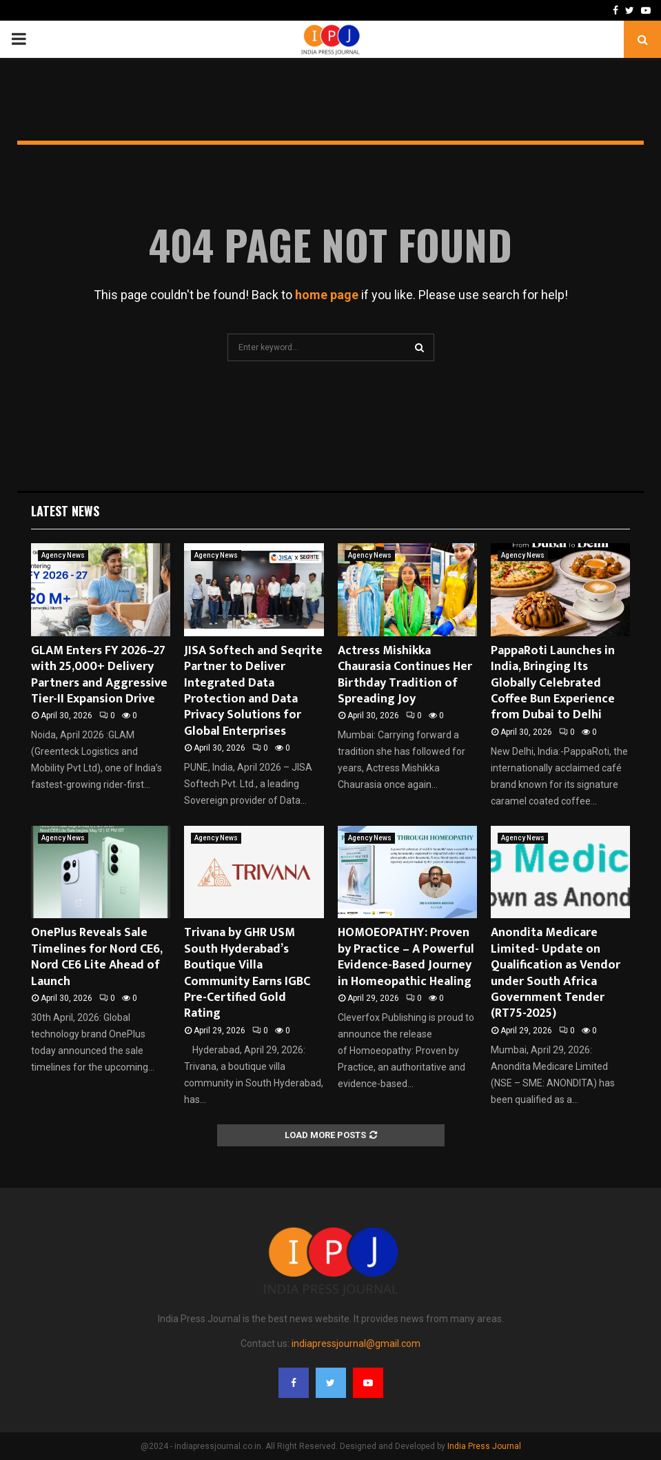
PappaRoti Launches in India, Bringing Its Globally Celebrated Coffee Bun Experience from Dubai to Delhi (553, 683)
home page (326, 294)
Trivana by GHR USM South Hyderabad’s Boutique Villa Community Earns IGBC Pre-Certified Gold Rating (247, 973)
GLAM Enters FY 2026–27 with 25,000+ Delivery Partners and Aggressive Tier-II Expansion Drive (99, 674)
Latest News (65, 511)
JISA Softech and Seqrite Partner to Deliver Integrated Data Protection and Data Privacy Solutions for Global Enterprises (253, 691)
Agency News (63, 555)
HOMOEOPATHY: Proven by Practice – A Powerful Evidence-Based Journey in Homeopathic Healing (406, 956)
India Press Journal (484, 1446)
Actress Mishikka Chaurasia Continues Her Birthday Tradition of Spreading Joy (405, 674)
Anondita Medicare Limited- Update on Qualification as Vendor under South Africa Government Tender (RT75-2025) (555, 973)
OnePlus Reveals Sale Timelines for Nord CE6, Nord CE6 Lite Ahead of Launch (96, 956)
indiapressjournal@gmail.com (356, 1343)
